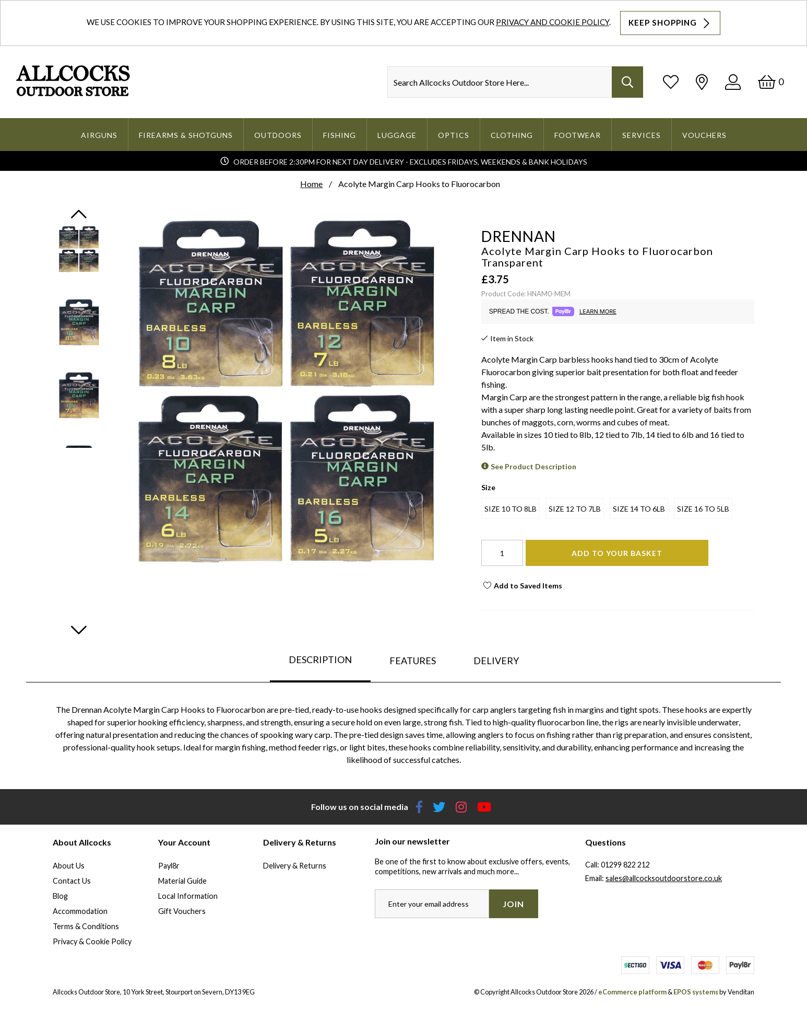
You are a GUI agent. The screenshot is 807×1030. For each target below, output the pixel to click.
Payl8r (169, 865)
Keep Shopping (670, 23)
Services (641, 135)
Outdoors (278, 135)
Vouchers (704, 135)
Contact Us (72, 880)
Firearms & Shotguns (186, 135)
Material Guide (182, 880)
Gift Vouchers (182, 911)
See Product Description (533, 466)
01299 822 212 (625, 864)
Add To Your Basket (617, 553)
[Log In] (733, 82)
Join (513, 904)
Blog (60, 896)
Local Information (188, 896)
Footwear (577, 135)
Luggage (397, 135)
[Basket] (771, 82)
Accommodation (80, 911)
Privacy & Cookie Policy (92, 941)
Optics (453, 135)
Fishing (339, 135)
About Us (69, 865)
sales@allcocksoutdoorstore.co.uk (664, 878)
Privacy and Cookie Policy (552, 22)
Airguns (99, 135)
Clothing (512, 135)
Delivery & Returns (294, 865)
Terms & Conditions (86, 926)
